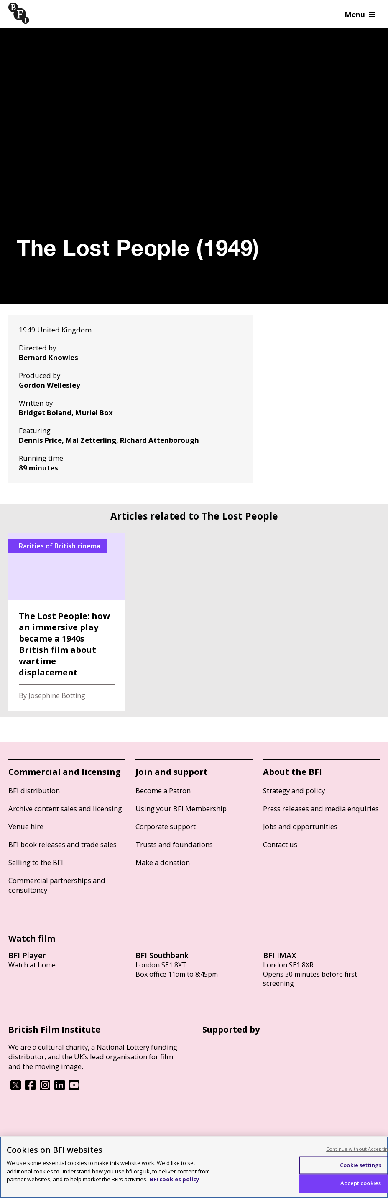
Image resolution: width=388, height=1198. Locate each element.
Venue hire (25, 826)
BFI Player (27, 955)
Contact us (280, 844)
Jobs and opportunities (300, 826)
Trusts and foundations (174, 844)
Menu (360, 14)
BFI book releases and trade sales (62, 844)
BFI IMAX (279, 955)
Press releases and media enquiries (321, 808)
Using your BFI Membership (181, 808)
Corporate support (165, 826)
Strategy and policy (294, 790)
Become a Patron (163, 790)
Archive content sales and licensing (65, 808)
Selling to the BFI (35, 862)
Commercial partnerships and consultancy (56, 885)
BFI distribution (34, 790)
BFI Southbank (162, 955)
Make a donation (162, 862)
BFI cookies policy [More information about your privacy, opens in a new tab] (174, 1179)
